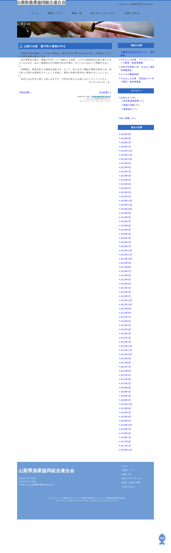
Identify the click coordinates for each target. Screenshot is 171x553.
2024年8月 (124, 239)
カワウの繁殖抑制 (128, 96)
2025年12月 (125, 172)
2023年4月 (124, 305)
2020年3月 (124, 417)
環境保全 (126, 130)
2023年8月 (124, 288)
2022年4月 (124, 351)
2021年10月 (125, 376)
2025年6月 (124, 197)
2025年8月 (124, 189)
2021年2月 (124, 405)
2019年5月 (124, 434)
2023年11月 (125, 276)
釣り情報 (123, 140)
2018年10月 (125, 446)
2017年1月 (124, 467)
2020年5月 (124, 413)
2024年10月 (125, 230)
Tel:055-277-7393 (26, 521)
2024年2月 (124, 263)
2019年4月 (124, 438)
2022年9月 (124, 330)
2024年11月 (125, 226)
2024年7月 (124, 243)
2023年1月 (124, 317)
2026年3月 (124, 160)
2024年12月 (125, 222)
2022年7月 (124, 338)
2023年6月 (124, 297)
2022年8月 (124, 334)
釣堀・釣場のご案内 (130, 523)
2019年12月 (125, 425)
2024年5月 (124, 251)
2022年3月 (124, 355)
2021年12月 (125, 367)
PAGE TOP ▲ (162, 539)
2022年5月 (124, 347)
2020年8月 (124, 409)
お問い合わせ (132, 17)
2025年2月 (124, 214)
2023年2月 (124, 313)
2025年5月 (124, 201)
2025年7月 (124, 193)
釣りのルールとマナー (103, 17)
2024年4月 (124, 255)
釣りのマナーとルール (131, 519)
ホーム (35, 17)
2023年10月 (125, 280)
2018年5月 (124, 450)
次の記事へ (103, 114)
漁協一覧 (77, 17)
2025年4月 (124, 205)
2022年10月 (125, 326)
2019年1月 (124, 442)
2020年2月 (124, 421)
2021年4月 (124, 401)
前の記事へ (24, 114)
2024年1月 (124, 268)
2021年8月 (124, 384)
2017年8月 (124, 463)
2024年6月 (124, 247)
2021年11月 (125, 371)
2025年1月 (124, 218)
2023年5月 (124, 301)
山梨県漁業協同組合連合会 (99, 118)
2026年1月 (124, 168)
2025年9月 (124, 185)
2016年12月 (125, 471)
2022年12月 (125, 322)
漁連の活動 (127, 126)
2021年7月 (124, 388)
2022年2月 (124, 359)
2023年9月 (124, 284)
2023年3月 (124, 309)
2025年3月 (124, 209)
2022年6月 (124, 342)
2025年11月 (125, 176)
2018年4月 (124, 455)
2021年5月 (124, 396)
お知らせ (123, 119)
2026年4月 (124, 155)
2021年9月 (124, 380)
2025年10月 (125, 180)
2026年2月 (124, 164)
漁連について (55, 17)
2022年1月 (124, 363)
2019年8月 (124, 430)
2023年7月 (124, 293)
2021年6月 (124, 392)
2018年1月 (124, 459)
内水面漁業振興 (130, 122)
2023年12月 (125, 272)
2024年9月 (124, 234)
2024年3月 (124, 259)
